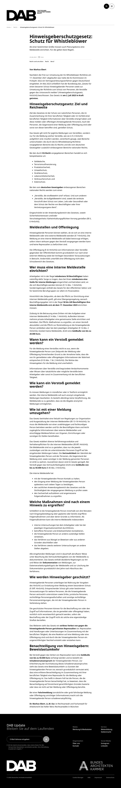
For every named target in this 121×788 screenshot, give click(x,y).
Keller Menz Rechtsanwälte (56, 706)
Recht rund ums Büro (36, 61)
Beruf (52, 61)
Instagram (105, 743)
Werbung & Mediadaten (82, 729)
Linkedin (104, 746)
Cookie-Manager (78, 777)
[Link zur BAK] (94, 766)
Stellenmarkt (106, 732)
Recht (47, 61)
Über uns (76, 743)
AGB (89, 777)
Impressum (98, 777)
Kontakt (76, 746)
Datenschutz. (40, 181)
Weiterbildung (106, 729)
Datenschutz (110, 777)
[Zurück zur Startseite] (29, 15)
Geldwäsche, (39, 161)
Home (9, 27)
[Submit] (46, 739)
